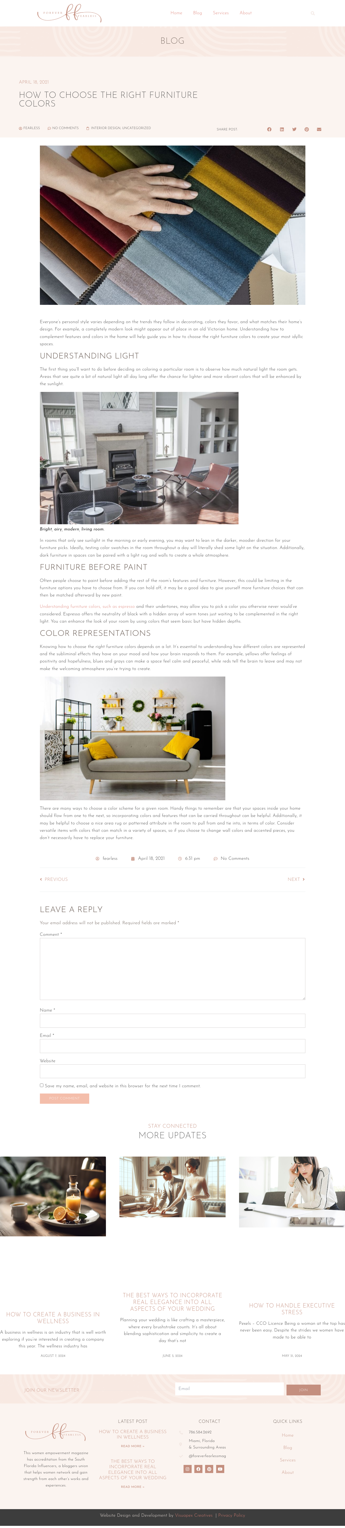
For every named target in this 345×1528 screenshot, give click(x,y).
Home (176, 13)
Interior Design (105, 128)
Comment (51, 934)
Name (47, 1010)
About (246, 13)
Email (47, 1035)
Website (48, 1061)
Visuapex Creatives (194, 1517)
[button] (313, 13)
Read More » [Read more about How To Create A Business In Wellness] (132, 1448)
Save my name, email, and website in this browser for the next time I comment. (123, 1086)
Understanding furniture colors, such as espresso (87, 606)
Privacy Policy (231, 1517)
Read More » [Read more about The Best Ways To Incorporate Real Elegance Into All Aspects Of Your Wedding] (132, 1489)
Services (221, 13)
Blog (197, 13)
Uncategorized (136, 128)
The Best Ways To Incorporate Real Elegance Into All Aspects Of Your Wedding (172, 1304)
